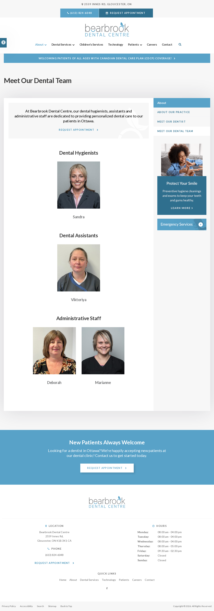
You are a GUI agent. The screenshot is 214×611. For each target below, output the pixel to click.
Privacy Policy (9, 606)
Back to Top (66, 606)
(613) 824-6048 (81, 12)
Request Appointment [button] (127, 12)
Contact (167, 44)
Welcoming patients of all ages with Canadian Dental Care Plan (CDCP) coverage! (105, 58)
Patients (133, 44)
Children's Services (91, 44)
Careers (152, 44)
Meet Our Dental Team (175, 131)
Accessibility (26, 606)
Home (62, 579)
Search (40, 606)
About (39, 44)
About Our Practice (173, 112)
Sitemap (52, 606)
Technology (115, 44)
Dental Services (61, 44)
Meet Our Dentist (171, 121)
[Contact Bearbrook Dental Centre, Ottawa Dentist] (181, 224)
